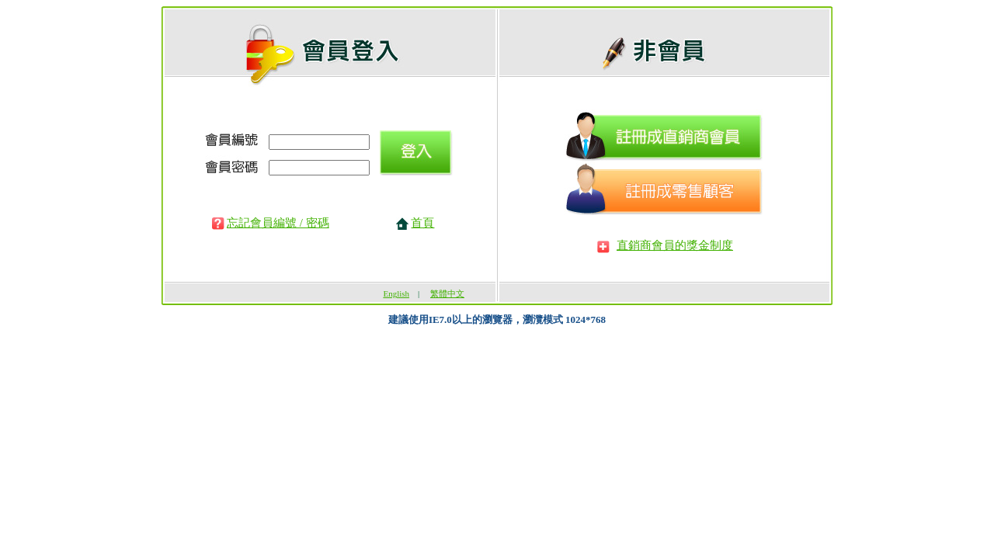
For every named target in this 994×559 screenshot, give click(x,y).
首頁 (422, 223)
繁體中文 (447, 293)
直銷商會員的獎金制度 (675, 245)
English (396, 293)
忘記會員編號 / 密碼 (278, 223)
